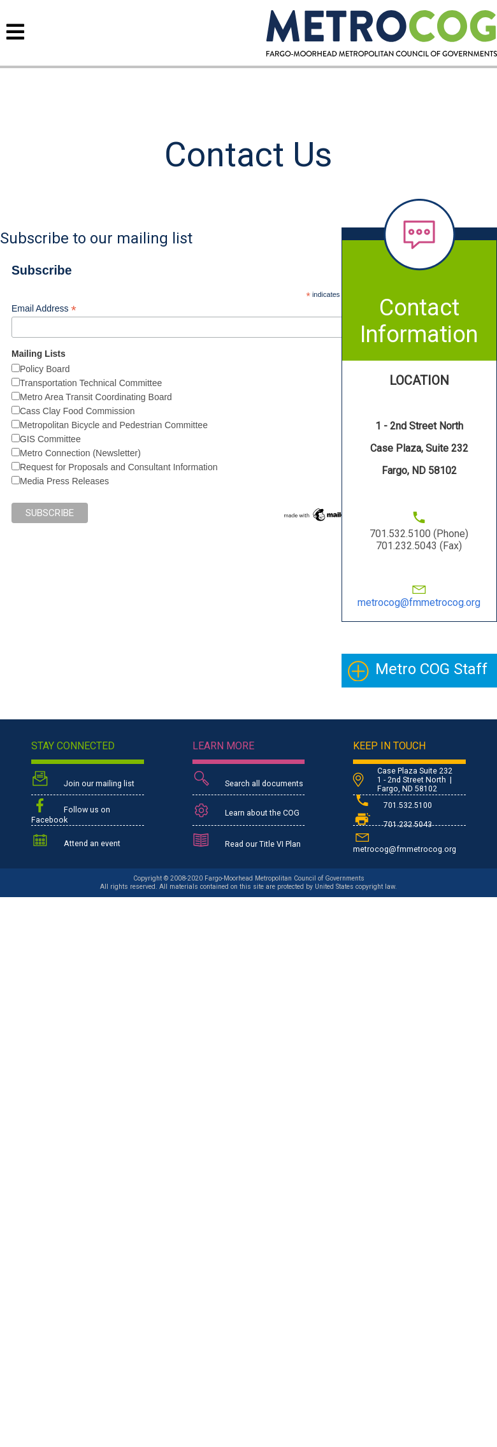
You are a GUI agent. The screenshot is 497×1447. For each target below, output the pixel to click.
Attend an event (75, 841)
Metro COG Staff (431, 669)
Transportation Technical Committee (91, 383)
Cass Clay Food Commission (77, 411)
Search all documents (247, 780)
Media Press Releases (64, 481)
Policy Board (45, 369)
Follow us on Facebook (70, 811)
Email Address (43, 309)
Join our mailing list (82, 780)
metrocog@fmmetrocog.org (418, 602)
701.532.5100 (392, 805)
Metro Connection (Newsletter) (80, 453)
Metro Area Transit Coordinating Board (96, 397)
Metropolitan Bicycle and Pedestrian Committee (114, 425)
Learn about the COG (245, 811)
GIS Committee (50, 439)
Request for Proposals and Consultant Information (119, 467)
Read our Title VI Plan (246, 841)
